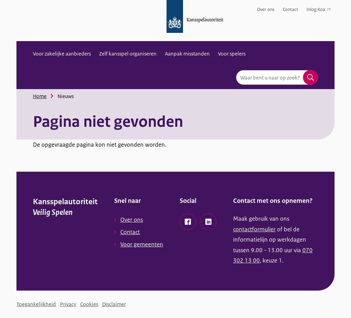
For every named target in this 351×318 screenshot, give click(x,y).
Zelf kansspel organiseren (128, 53)
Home (40, 96)
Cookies (89, 304)
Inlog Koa (318, 11)
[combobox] (277, 77)
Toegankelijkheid (36, 304)
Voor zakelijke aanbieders (62, 53)
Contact (290, 9)
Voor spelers (231, 53)
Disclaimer (114, 304)
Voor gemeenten (141, 244)
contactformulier (254, 229)
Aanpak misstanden (187, 53)
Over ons (266, 9)
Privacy (68, 304)
